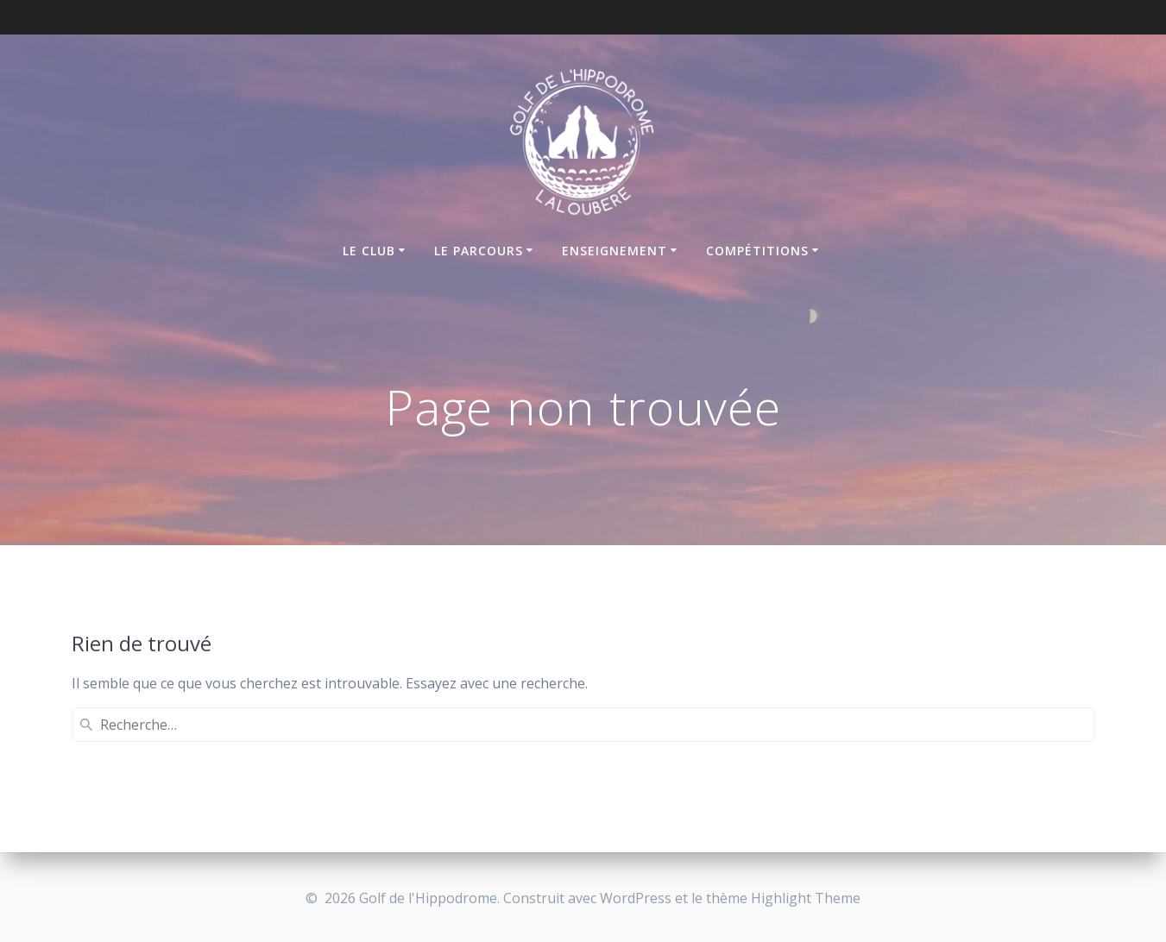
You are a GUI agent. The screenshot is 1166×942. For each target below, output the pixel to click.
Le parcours (478, 250)
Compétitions (757, 250)
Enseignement (614, 250)
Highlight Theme (805, 898)
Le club (369, 250)
